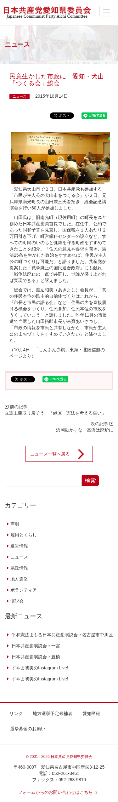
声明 (14, 523)
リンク (16, 713)
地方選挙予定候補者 (52, 713)
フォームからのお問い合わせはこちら (59, 792)
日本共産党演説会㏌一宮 (35, 645)
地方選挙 (19, 578)
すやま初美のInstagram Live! (39, 667)
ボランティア (23, 590)
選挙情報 (19, 545)
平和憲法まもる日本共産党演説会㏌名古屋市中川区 (61, 634)
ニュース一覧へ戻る (61, 454)
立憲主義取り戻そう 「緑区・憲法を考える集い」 (55, 412)
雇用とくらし (23, 534)
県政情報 (19, 567)
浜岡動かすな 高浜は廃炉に (84, 430)
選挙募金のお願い (27, 728)
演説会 (17, 601)
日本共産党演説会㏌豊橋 (35, 656)
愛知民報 (91, 713)
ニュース (19, 96)
